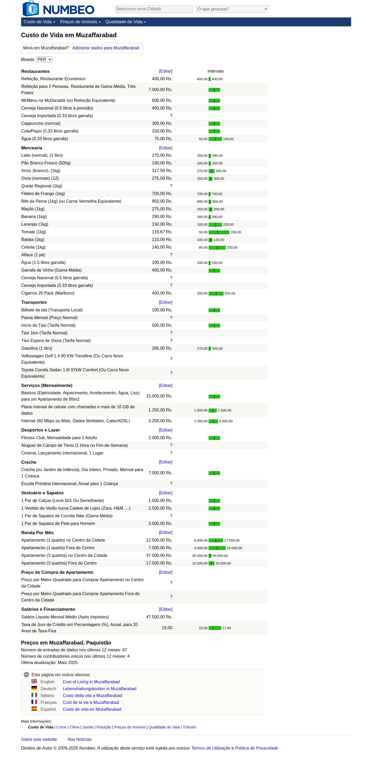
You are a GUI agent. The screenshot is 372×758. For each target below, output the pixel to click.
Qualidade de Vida (124, 21)
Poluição (104, 727)
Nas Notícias (80, 739)
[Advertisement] (311, 64)
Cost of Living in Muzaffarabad (91, 682)
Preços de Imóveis (78, 21)
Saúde (87, 727)
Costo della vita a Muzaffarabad (92, 695)
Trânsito (189, 727)
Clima (74, 727)
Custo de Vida (38, 21)
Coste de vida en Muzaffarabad (92, 709)
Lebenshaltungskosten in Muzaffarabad (99, 688)
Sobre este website (39, 739)
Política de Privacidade (256, 748)
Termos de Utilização (210, 748)
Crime (61, 727)
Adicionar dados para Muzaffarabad (105, 48)
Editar (165, 71)
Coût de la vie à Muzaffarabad (91, 702)
